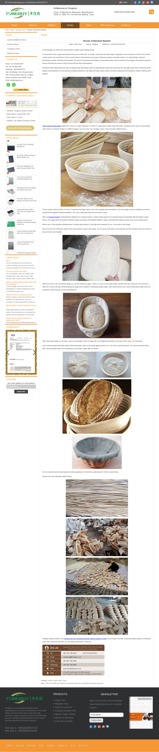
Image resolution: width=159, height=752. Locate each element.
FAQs (41, 746)
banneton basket (54, 217)
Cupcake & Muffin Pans (65, 711)
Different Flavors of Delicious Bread (19, 295)
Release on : (106, 44)
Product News (13, 44)
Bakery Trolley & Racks (65, 714)
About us (33, 25)
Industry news (20, 30)
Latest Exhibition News (16, 40)
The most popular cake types (16, 272)
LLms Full (82, 746)
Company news (13, 49)
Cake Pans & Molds (64, 721)
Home (14, 25)
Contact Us (62, 746)
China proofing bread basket (51, 126)
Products (51, 25)
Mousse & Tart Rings (64, 718)
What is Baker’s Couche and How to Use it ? (21, 307)
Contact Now (21, 89)
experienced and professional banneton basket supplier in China (85, 639)
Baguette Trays (62, 704)
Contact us (126, 25)
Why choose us (107, 25)
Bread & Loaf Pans (63, 707)
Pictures (50, 746)
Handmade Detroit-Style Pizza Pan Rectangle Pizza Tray (26, 213)
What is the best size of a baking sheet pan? (19, 260)
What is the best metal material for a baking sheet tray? (19, 320)
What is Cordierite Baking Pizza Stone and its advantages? (21, 284)
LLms (72, 746)
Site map (20, 746)
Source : (89, 44)
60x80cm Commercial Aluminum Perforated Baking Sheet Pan (26, 223)
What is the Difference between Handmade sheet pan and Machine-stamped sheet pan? (74, 683)
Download (31, 746)
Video (88, 25)
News (12, 30)
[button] (34, 352)
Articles (70, 25)
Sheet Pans (60, 700)
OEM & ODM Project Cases (57, 681)
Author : (71, 44)
